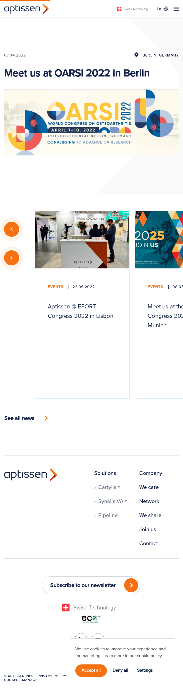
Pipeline (108, 515)
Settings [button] (144, 670)
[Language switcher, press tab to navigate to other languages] (162, 8)
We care (149, 487)
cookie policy (149, 655)
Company (150, 473)
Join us (147, 529)
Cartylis (109, 487)
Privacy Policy (52, 676)
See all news (19, 418)
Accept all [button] (91, 670)
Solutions (105, 473)
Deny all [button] (120, 670)
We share (150, 515)
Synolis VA (112, 501)
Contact (148, 543)
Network (149, 501)
